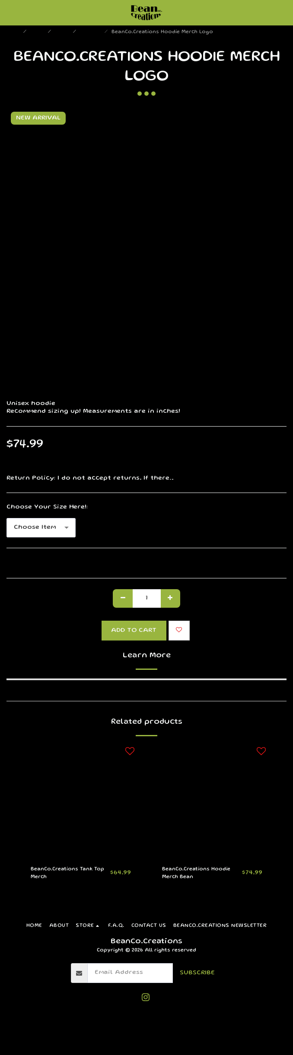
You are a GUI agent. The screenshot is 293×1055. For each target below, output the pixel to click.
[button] (9, 12)
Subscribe (197, 973)
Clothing (91, 32)
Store (38, 32)
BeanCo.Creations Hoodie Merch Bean (196, 873)
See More (271, 478)
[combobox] (41, 527)
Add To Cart (133, 630)
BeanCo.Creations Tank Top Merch (67, 873)
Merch (63, 32)
